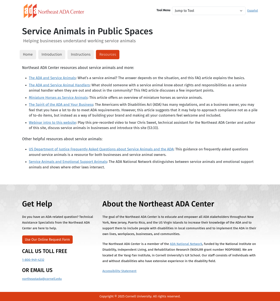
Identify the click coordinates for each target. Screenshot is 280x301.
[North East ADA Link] (54, 11)
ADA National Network (186, 244)
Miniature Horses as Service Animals (58, 97)
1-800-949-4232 (33, 260)
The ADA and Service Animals (52, 78)
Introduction (52, 54)
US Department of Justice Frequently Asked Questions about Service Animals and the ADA (101, 149)
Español (252, 10)
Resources (107, 54)
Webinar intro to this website (52, 122)
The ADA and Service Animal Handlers (59, 85)
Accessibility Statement (119, 271)
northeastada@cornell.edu (42, 279)
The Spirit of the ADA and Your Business (61, 104)
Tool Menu (163, 10)
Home (28, 54)
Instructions (80, 54)
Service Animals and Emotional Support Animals (68, 161)
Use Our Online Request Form (47, 240)
